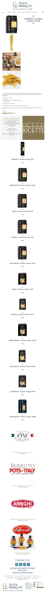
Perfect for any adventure (22, 487)
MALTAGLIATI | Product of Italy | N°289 (22, 366)
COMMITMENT (34, 12)
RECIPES (22, 12)
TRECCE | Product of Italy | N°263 (22, 289)
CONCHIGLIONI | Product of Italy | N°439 (22, 417)
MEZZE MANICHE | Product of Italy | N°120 (22, 340)
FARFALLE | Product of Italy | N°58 (22, 237)
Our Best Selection (22, 453)
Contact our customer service (22, 573)
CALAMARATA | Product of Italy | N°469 (22, 391)
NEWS (18, 12)
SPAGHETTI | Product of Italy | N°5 (22, 159)
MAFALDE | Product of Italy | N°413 (22, 314)
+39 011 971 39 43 (28, 585)
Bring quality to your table (22, 520)
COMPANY (14, 12)
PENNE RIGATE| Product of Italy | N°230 (22, 185)
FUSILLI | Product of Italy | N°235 (22, 211)
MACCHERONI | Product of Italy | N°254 (22, 263)
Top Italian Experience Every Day (22, 554)
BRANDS (9, 12)
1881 (33, 16)
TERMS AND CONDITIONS (22, 579)
